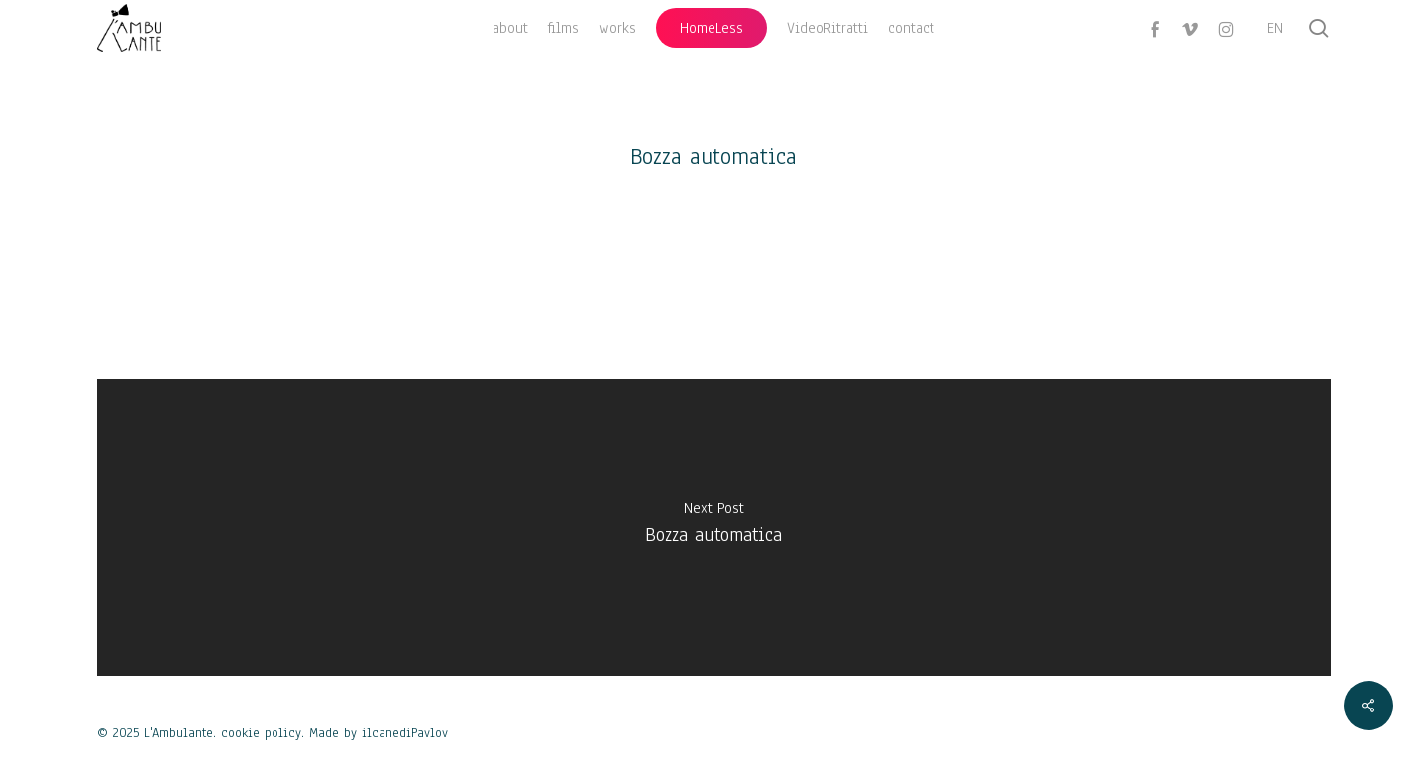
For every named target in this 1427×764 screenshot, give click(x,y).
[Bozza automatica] (714, 527)
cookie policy (261, 733)
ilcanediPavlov (405, 733)
